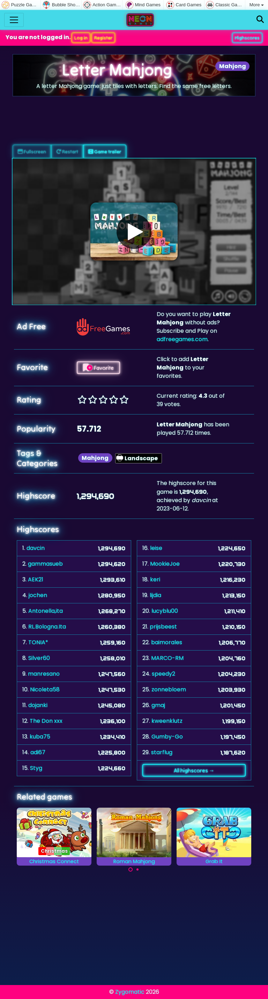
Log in (81, 38)
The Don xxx (46, 721)
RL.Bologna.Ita (47, 627)
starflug (161, 752)
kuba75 (40, 737)
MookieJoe (165, 564)
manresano (44, 674)
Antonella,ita (45, 611)
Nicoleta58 (45, 689)
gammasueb (45, 564)
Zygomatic (129, 992)
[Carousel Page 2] (137, 869)
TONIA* (38, 642)
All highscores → (194, 770)
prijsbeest (163, 627)
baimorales (166, 642)
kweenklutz (167, 721)
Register (103, 38)
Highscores (247, 38)
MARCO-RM (167, 658)
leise (156, 548)
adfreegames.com (182, 339)
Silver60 (39, 658)
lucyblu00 (164, 611)
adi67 (37, 752)
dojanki (37, 705)
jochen (38, 595)
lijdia (155, 595)
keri (155, 579)
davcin (36, 548)
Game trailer (104, 151)
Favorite (98, 367)
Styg (36, 768)
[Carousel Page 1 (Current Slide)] (130, 869)
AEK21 (35, 579)
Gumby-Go (167, 737)
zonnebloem (168, 689)
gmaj (158, 705)
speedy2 (163, 674)
